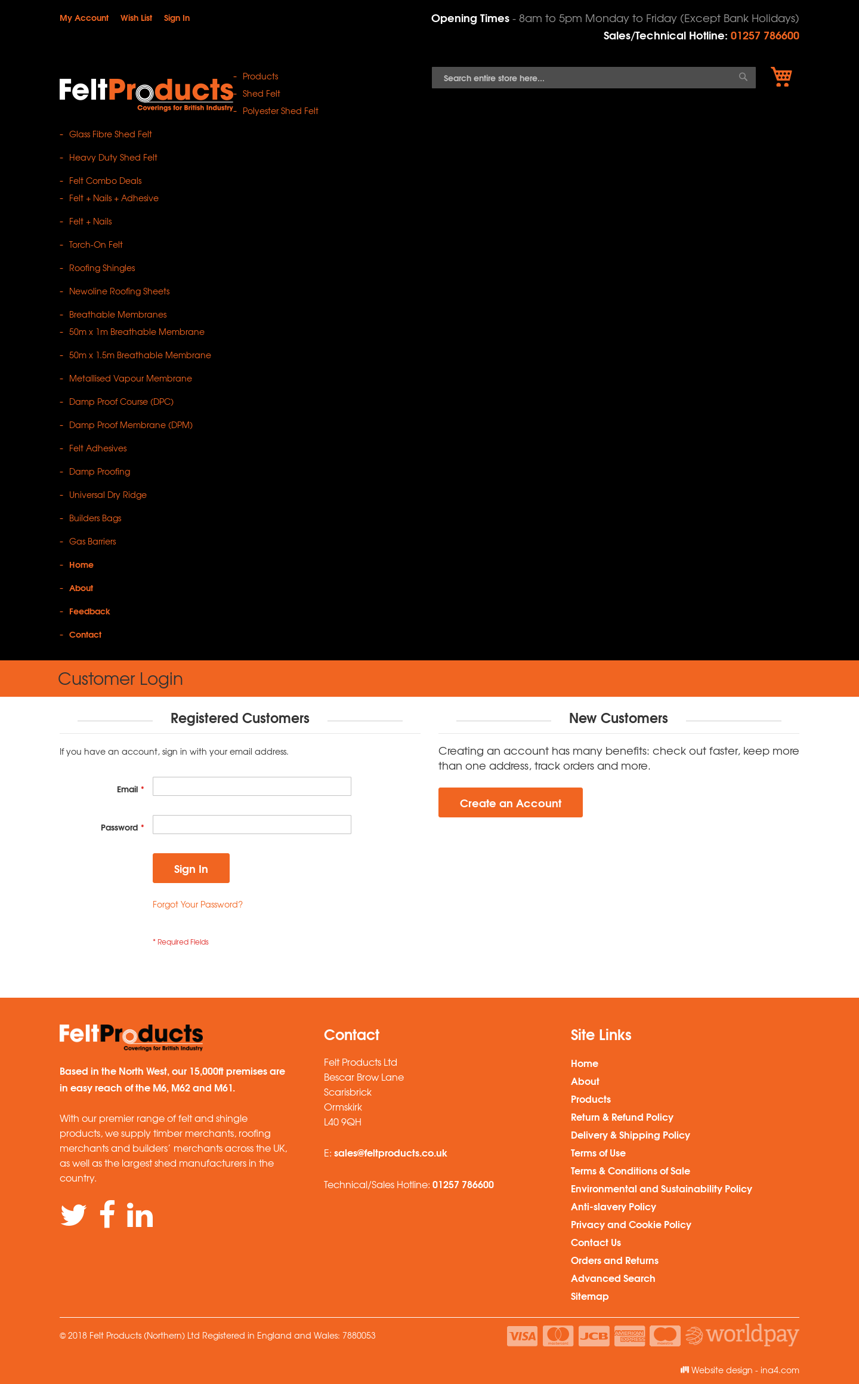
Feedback (89, 610)
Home (81, 564)
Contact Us (596, 1241)
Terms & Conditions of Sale (630, 1169)
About (81, 587)
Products (591, 1098)
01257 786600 (765, 34)
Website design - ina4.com (740, 1370)
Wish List (136, 17)
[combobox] (594, 77)
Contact (85, 634)
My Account (84, 17)
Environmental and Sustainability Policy (661, 1187)
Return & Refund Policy (622, 1116)
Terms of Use (598, 1152)
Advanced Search (613, 1277)
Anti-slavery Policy (613, 1205)
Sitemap (590, 1295)
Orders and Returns (615, 1259)
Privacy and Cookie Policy (631, 1223)
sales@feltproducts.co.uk (390, 1152)
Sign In (177, 17)
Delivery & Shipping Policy (630, 1134)
